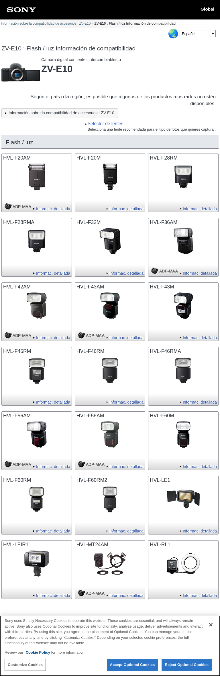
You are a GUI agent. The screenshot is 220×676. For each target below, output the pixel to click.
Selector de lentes (105, 123)
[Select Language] (198, 33)
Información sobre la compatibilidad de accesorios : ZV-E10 (46, 23)
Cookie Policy (38, 655)
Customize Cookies (25, 668)
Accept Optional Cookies (132, 668)
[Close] (211, 628)
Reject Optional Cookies (187, 668)
